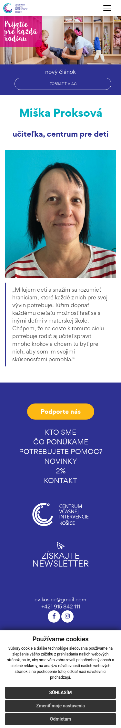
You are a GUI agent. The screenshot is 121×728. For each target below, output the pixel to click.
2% (61, 470)
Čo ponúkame (60, 441)
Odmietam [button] (60, 719)
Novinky (60, 461)
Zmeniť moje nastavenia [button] (60, 705)
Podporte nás (61, 411)
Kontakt (60, 480)
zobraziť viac (63, 84)
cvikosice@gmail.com (60, 599)
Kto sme (60, 432)
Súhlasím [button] (60, 692)
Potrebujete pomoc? (60, 451)
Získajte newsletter (60, 555)
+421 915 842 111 (60, 606)
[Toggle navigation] (107, 8)
